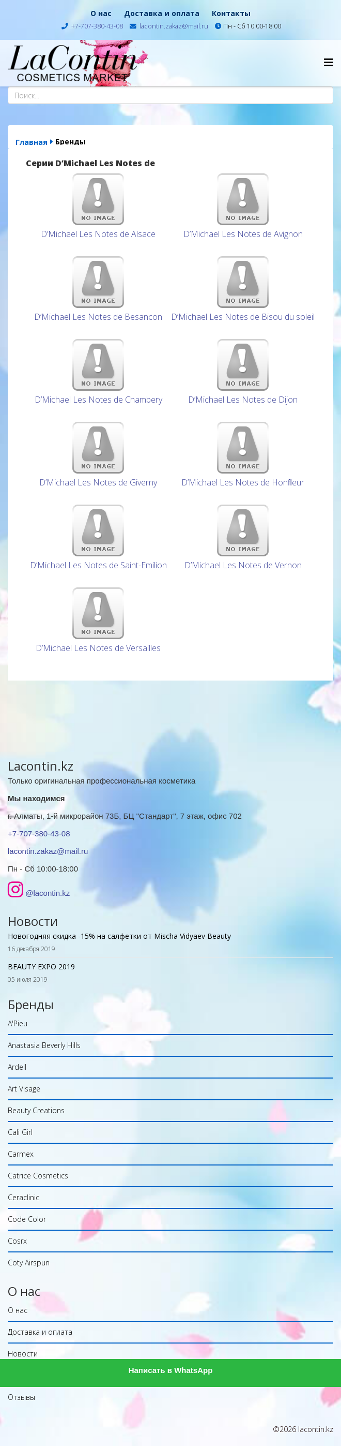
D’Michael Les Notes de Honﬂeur (242, 482)
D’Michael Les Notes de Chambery (98, 399)
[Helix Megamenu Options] (328, 62)
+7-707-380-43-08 (97, 26)
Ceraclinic (23, 1197)
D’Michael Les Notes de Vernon (243, 565)
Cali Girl (20, 1132)
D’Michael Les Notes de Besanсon (98, 316)
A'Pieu (17, 1023)
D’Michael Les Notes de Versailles (98, 648)
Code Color (27, 1219)
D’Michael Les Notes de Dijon (243, 399)
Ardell (17, 1067)
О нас (101, 13)
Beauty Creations (36, 1110)
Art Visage (24, 1089)
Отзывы (21, 1397)
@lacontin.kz (47, 893)
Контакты (231, 13)
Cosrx (17, 1241)
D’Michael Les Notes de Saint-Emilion (98, 565)
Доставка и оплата (161, 13)
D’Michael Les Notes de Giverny (98, 482)
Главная (32, 142)
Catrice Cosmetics (38, 1176)
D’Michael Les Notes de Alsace (98, 234)
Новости (23, 1354)
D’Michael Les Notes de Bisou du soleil (243, 316)
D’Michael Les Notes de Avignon (243, 234)
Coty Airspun (29, 1262)
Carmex (21, 1154)
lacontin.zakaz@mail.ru (174, 26)
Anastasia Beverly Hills (44, 1045)
